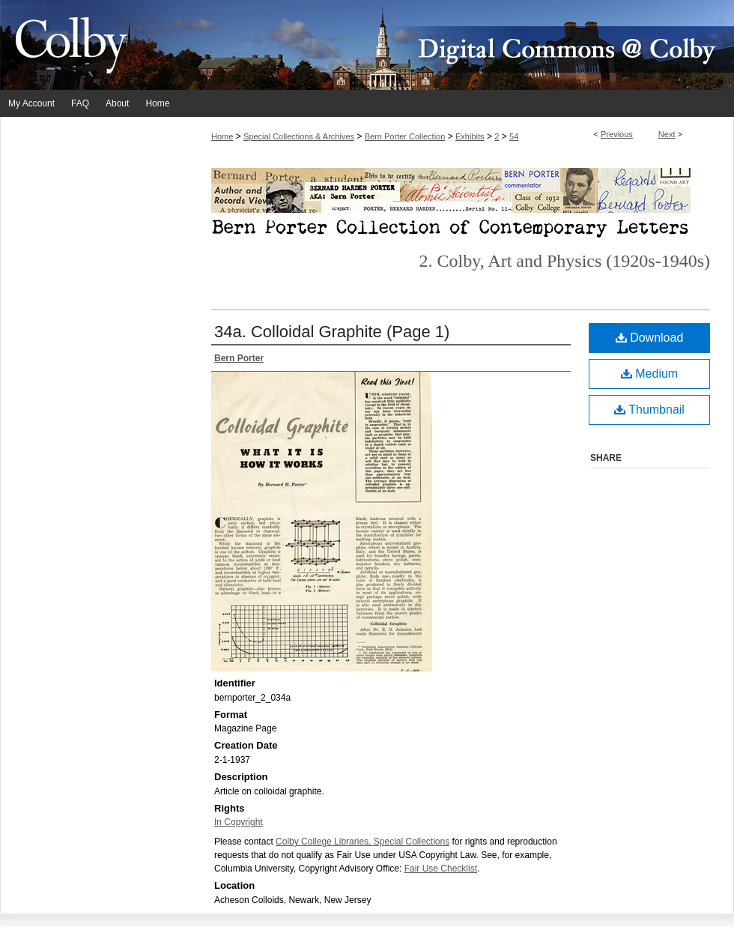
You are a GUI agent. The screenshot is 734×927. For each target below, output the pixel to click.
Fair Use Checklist (440, 868)
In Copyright (238, 822)
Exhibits (470, 136)
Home (222, 136)
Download (650, 337)
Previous (617, 134)
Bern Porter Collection (405, 136)
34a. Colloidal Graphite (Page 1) (331, 331)
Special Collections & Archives (298, 136)
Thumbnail (649, 409)
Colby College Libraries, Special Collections (362, 841)
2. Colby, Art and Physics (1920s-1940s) (564, 261)
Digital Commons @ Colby (457, 45)
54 (513, 136)
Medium (649, 373)
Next (667, 134)
